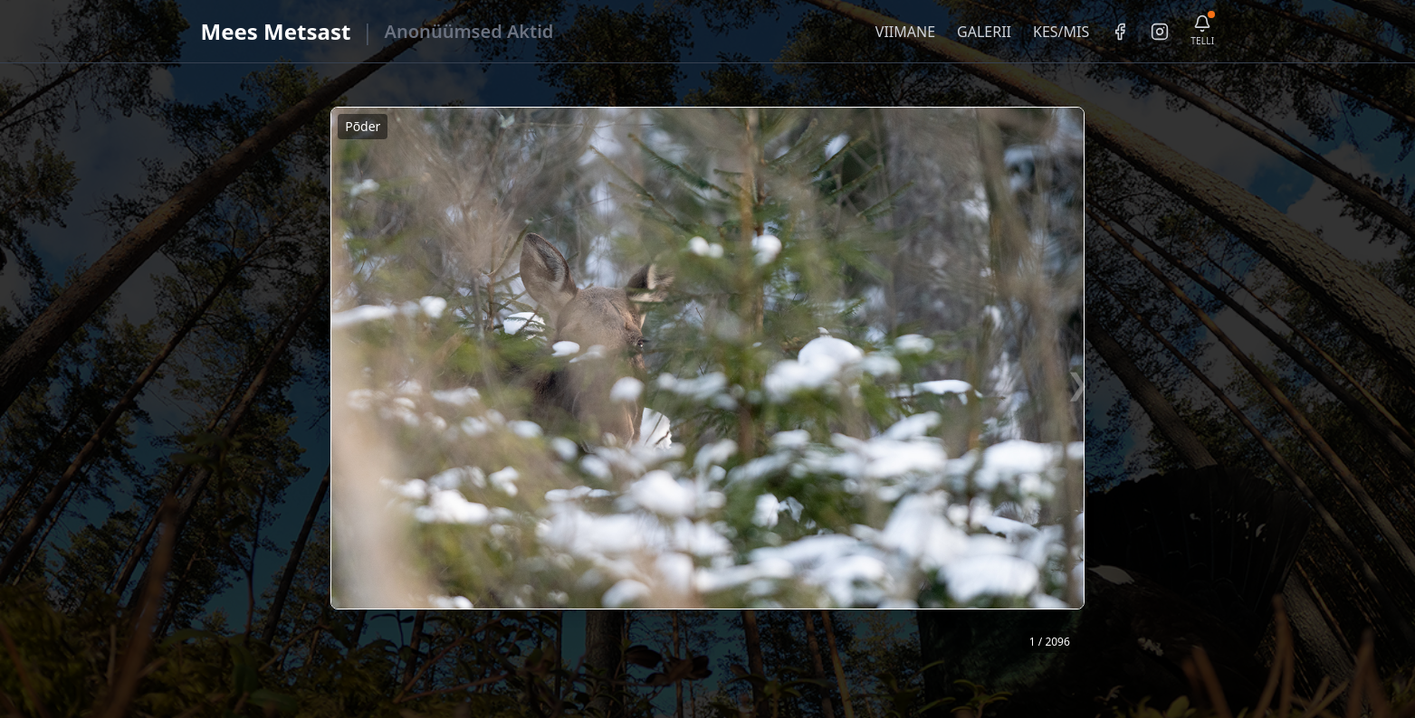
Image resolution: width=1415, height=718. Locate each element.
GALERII (984, 32)
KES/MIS (1061, 32)
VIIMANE (905, 32)
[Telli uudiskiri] (1202, 31)
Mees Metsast (276, 31)
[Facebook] (1120, 32)
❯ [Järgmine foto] (1078, 383)
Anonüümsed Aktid (469, 31)
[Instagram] (1160, 32)
